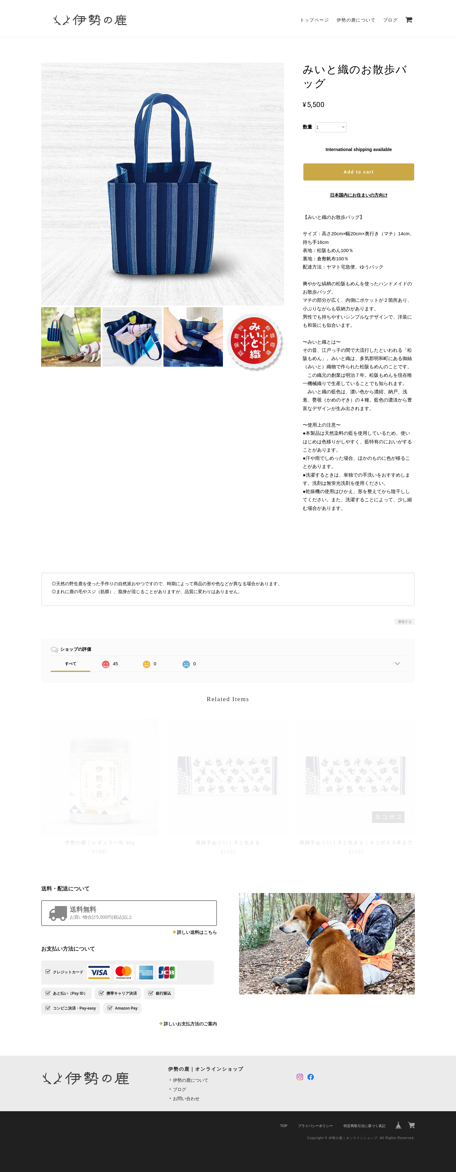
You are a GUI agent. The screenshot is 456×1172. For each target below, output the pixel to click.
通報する (405, 622)
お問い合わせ (186, 1098)
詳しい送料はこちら (197, 932)
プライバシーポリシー (315, 1126)
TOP (283, 1126)
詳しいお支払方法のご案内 (190, 1023)
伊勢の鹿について (356, 19)
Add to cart (359, 171)
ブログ (390, 19)
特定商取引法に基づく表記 (364, 1126)
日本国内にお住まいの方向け (359, 195)
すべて (70, 664)
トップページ (314, 19)
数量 (307, 127)
